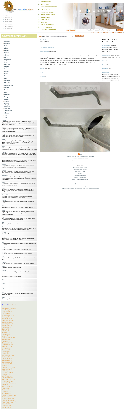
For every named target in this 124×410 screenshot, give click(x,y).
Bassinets (7, 43)
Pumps (6, 97)
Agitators (7, 41)
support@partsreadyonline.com (80, 158)
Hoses (6, 73)
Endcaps (7, 64)
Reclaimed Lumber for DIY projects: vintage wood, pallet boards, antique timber (80, 188)
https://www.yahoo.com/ (80, 181)
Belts (5, 46)
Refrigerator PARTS (49, 7)
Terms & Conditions (116, 32)
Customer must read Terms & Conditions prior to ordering (80, 156)
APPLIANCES (8, 17)
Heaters (6, 71)
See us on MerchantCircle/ (80, 175)
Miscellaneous (8, 85)
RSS (81, 154)
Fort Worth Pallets (12, 305)
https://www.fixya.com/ (80, 184)
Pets (5, 92)
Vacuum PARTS (46, 27)
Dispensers (7, 60)
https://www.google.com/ (80, 177)
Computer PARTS (47, 25)
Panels (6, 90)
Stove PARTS (45, 9)
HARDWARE (8, 21)
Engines (6, 66)
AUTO (6, 15)
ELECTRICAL (9, 24)
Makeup (7, 80)
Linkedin (80, 173)
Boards (6, 53)
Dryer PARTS (45, 4)
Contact (105, 32)
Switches (7, 108)
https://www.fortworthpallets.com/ (80, 179)
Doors (6, 62)
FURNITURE (8, 19)
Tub (5, 117)
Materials (7, 83)
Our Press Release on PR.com (80, 167)
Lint (5, 78)
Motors (6, 87)
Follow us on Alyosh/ (80, 171)
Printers (7, 94)
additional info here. (110, 61)
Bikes (6, 48)
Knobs (6, 76)
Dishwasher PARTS (48, 14)
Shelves (6, 101)
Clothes (6, 55)
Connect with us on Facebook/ (80, 169)
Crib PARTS (45, 20)
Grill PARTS (45, 17)
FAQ (98, 32)
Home (92, 32)
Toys (5, 115)
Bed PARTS (44, 22)
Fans (5, 69)
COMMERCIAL (9, 28)
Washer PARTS (46, 2)
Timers (6, 113)
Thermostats (8, 111)
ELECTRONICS (9, 26)
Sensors (6, 99)
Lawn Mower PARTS (48, 30)
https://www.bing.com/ (80, 186)
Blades (6, 50)
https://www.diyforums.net (80, 183)
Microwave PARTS (47, 12)
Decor (6, 57)
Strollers (7, 106)
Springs (6, 104)
